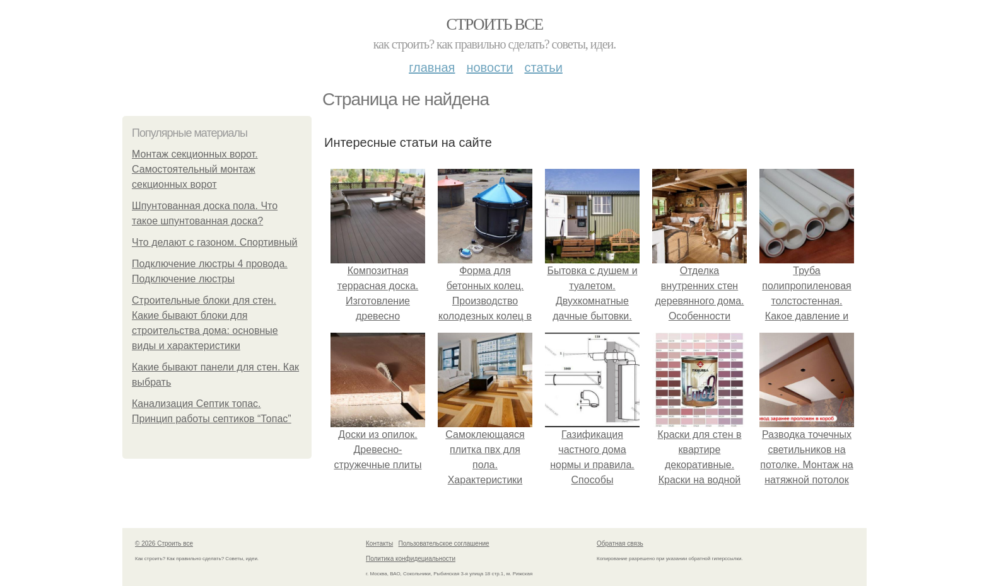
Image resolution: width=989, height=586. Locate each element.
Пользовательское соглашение (444, 543)
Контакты (379, 543)
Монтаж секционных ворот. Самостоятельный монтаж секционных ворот (195, 169)
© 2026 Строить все (164, 543)
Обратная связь (620, 543)
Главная (432, 67)
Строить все (494, 24)
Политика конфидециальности (410, 558)
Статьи (543, 67)
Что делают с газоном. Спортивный (215, 242)
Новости (489, 67)
